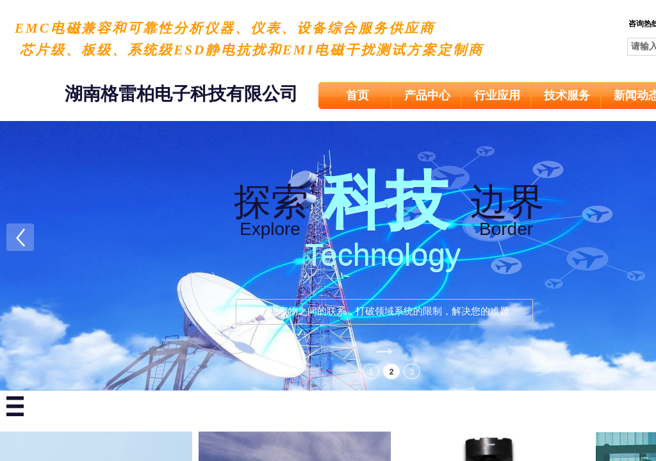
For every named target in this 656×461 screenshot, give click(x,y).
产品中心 (427, 95)
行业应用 (497, 95)
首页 (357, 95)
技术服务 (567, 95)
